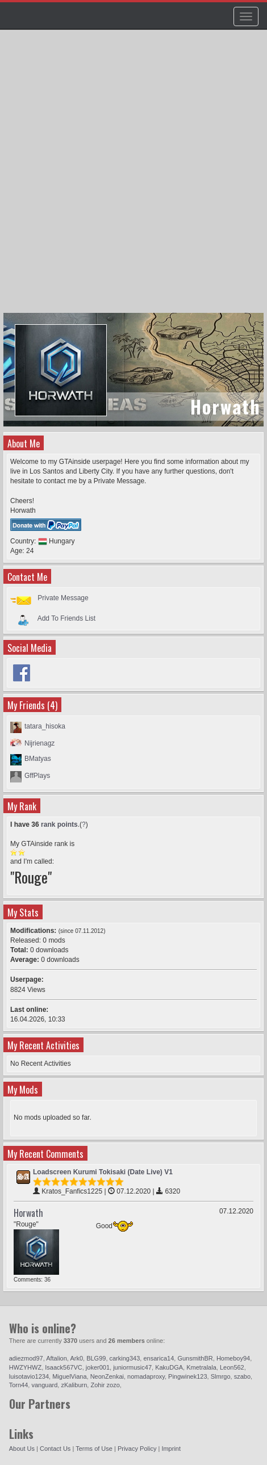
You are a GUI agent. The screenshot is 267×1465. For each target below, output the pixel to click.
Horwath (28, 1213)
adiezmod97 (26, 1358)
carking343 (125, 1358)
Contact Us (55, 1448)
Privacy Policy (137, 1448)
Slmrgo (221, 1376)
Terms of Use (94, 1448)
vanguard (44, 1385)
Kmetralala (201, 1367)
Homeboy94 (233, 1358)
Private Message (62, 598)
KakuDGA (169, 1367)
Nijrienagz (39, 743)
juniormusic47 (132, 1367)
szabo (242, 1376)
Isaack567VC (63, 1367)
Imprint (171, 1448)
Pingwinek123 (187, 1376)
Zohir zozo (104, 1385)
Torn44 (18, 1385)
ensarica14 (158, 1358)
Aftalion (56, 1358)
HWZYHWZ (25, 1367)
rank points (59, 824)
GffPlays (37, 776)
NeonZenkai (107, 1376)
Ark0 (76, 1358)
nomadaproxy (146, 1376)
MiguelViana (69, 1376)
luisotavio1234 (29, 1376)
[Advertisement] (133, 176)
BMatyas (37, 759)
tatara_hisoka (44, 726)
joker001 (98, 1367)
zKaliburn (74, 1385)
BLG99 (96, 1358)
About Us (22, 1448)
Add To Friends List (66, 618)
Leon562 (232, 1367)
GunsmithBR (194, 1358)
